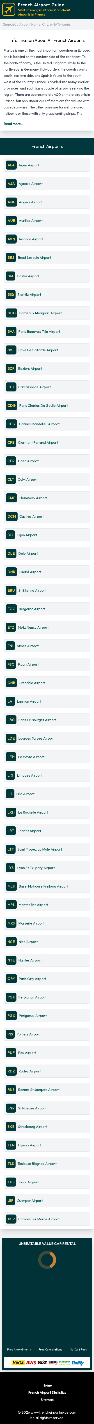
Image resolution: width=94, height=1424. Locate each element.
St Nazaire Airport (32, 1108)
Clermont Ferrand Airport (38, 442)
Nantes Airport (30, 960)
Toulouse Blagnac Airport (37, 1163)
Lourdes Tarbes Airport (36, 738)
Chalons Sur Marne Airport (39, 1219)
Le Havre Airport (31, 757)
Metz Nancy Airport (33, 627)
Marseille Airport (31, 923)
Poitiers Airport (28, 1034)
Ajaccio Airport (30, 183)
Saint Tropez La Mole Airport (39, 849)
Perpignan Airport (32, 997)
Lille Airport (25, 793)
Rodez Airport (29, 1071)
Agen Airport (28, 165)
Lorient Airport (29, 830)
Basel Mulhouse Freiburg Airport (43, 886)
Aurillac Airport (31, 220)
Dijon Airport (27, 535)
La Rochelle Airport (33, 812)
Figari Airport (28, 664)
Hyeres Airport (29, 1145)
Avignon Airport (30, 239)
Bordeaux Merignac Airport (40, 313)
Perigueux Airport (33, 1015)
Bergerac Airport (32, 609)
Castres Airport (31, 516)
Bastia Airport (28, 276)
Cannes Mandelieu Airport (39, 424)
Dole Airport (28, 553)
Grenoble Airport (32, 683)
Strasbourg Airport (32, 1126)
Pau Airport (27, 1052)
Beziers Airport (30, 368)
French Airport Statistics (47, 1392)
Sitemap (47, 1399)
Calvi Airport (28, 479)
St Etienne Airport (32, 590)
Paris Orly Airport (32, 978)
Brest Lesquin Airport (34, 257)
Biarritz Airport (29, 294)
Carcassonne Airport (34, 387)
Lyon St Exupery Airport (36, 867)
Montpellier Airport (33, 904)
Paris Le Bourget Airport (37, 720)
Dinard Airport (30, 572)
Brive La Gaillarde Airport (38, 350)
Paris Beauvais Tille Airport (39, 331)
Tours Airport (28, 1182)
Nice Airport (28, 941)
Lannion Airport (29, 701)
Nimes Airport (28, 646)
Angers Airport (30, 202)
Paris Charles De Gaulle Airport (43, 405)
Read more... (13, 124)
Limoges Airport (29, 775)
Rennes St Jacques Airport (39, 1089)
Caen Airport (28, 461)
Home (47, 1385)
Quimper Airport (30, 1200)
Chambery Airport (33, 498)
